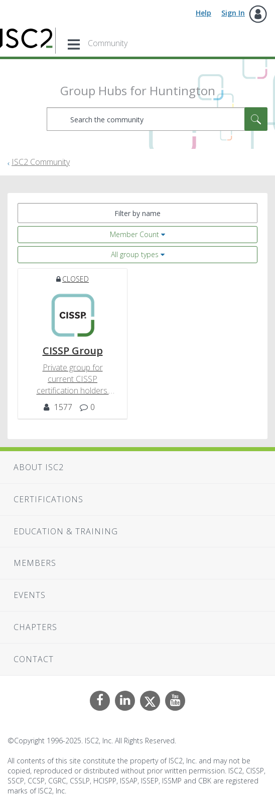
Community (107, 43)
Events (30, 594)
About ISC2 (39, 467)
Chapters (35, 627)
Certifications (48, 499)
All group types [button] (135, 254)
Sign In (233, 13)
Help (203, 13)
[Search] (157, 119)
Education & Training (66, 531)
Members (35, 562)
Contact (34, 659)
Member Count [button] (134, 234)
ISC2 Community (41, 161)
